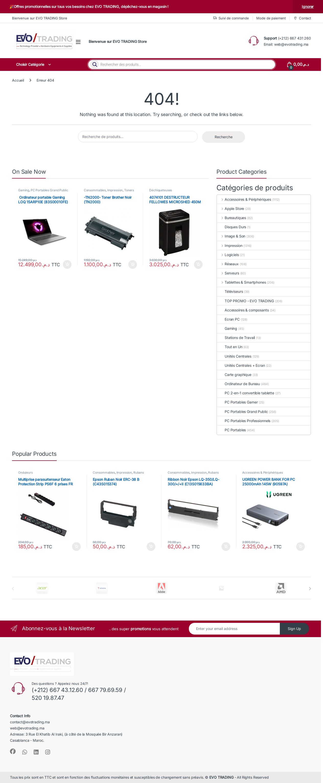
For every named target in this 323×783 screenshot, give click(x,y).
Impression (115, 190)
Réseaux (228, 264)
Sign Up (294, 628)
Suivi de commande (231, 18)
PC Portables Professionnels (243, 421)
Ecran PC (228, 319)
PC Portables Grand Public (49, 190)
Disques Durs (231, 227)
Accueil (18, 80)
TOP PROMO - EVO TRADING (245, 301)
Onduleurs (25, 472)
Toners (129, 190)
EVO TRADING (221, 777)
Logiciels (228, 254)
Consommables (95, 190)
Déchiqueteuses (160, 190)
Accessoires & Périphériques (244, 199)
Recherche (224, 137)
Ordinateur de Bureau (238, 384)
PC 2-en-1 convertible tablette (245, 393)
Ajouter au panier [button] (67, 264)
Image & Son (231, 236)
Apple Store (230, 208)
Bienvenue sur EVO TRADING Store (39, 18)
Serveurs (228, 273)
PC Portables (231, 430)
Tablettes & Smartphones (241, 282)
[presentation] (310, 588)
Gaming (23, 190)
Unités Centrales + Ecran (241, 365)
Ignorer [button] (308, 6)
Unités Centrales (234, 356)
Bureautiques (231, 218)
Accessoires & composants (243, 310)
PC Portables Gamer (237, 402)
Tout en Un (230, 347)
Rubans (138, 472)
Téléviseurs (230, 291)
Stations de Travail (236, 337)
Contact (302, 18)
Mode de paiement (271, 18)
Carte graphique (234, 374)
